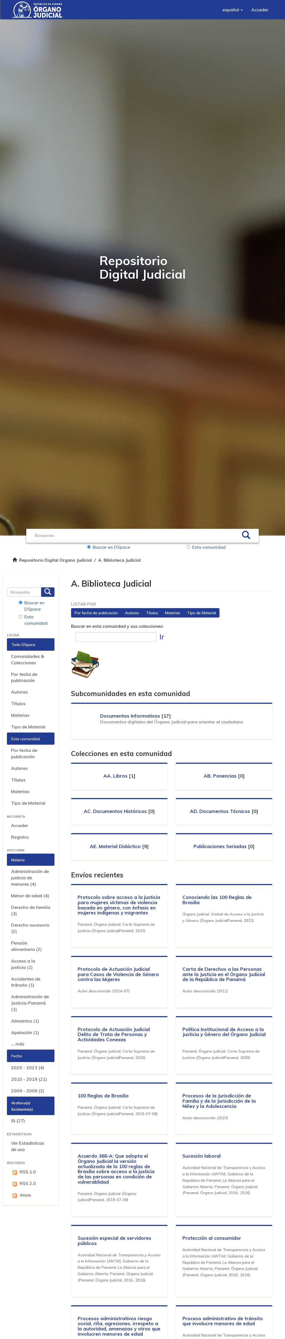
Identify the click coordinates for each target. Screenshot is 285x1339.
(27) (18, 1120)
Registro (20, 837)
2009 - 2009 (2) (27, 1091)
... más (17, 1044)
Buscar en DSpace (109, 547)
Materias (20, 715)
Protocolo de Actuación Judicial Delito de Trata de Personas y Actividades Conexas (114, 1034)
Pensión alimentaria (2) (26, 946)
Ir (162, 636)
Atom (21, 1195)
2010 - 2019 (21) (29, 1079)
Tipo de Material (28, 726)
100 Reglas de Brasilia (103, 1096)
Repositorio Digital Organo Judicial (55, 560)
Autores (19, 692)
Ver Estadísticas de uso (27, 1146)
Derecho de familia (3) (30, 910)
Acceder (19, 825)
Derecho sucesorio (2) (30, 928)
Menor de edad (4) (30, 895)
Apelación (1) (25, 1032)
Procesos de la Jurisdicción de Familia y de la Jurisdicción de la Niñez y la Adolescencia (219, 1101)
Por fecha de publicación (24, 677)
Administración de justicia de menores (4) (30, 878)
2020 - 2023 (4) (27, 1067)
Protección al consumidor (212, 1238)
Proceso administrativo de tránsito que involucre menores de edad (223, 1321)
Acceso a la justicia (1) (23, 964)
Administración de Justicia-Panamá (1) (30, 1003)
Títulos (18, 703)
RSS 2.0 (23, 1183)
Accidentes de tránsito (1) (25, 982)
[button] (232, 9)
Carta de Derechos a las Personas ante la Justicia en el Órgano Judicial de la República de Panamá (224, 974)
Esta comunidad (206, 547)
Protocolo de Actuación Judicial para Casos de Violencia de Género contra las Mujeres (118, 974)
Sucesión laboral (202, 1156)
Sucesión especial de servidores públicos (114, 1240)
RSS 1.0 (23, 1172)
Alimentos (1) (25, 1021)
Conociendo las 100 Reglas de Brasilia (217, 899)
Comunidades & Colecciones (27, 659)
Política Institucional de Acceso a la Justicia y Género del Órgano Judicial (223, 1034)
